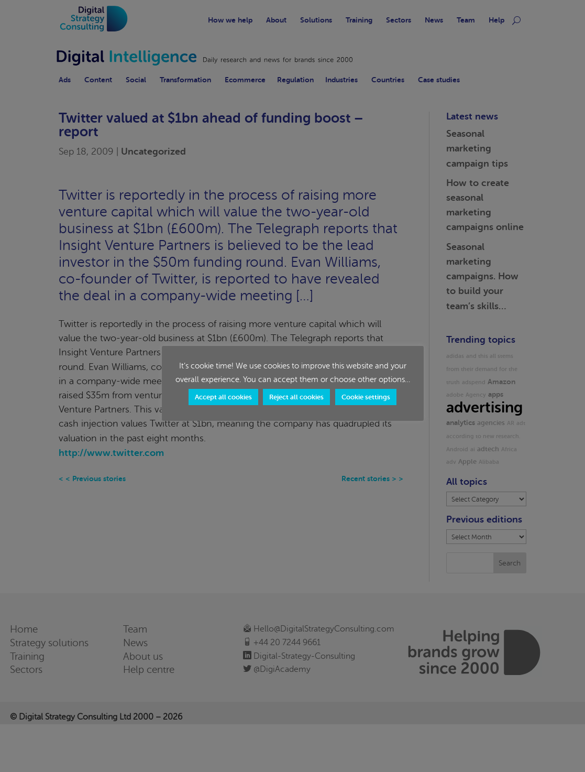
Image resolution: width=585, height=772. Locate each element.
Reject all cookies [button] (296, 397)
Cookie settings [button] (365, 397)
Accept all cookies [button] (223, 397)
